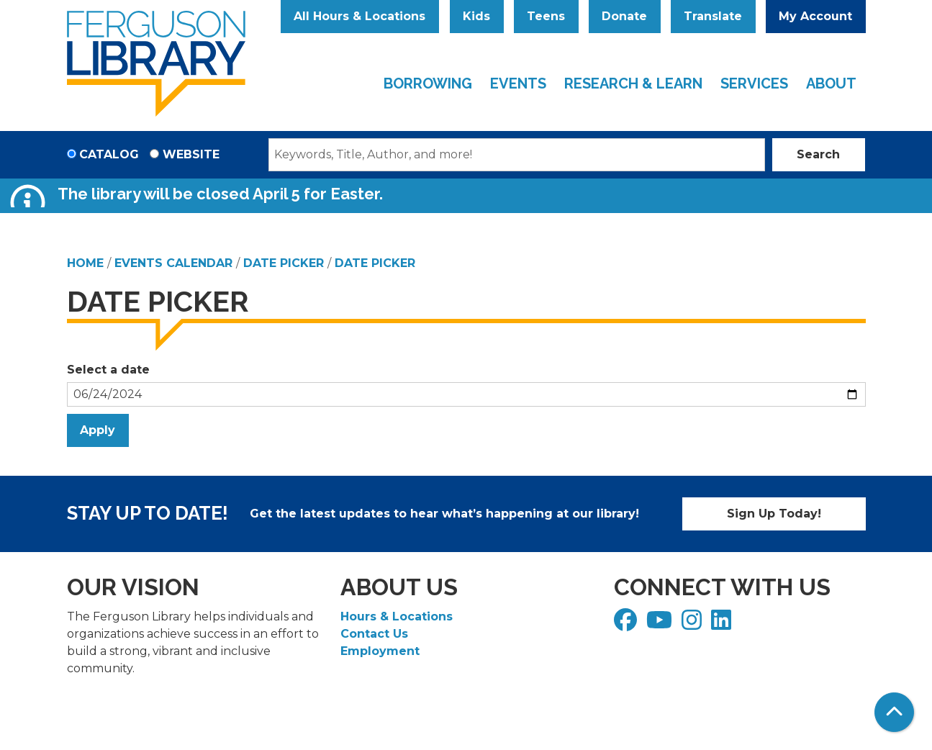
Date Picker (283, 263)
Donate (624, 16)
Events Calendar (173, 263)
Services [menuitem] (754, 83)
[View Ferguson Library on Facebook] (627, 624)
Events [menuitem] (518, 83)
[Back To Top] (894, 712)
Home (85, 263)
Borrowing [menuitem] (428, 83)
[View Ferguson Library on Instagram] (693, 624)
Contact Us (374, 634)
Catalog (109, 154)
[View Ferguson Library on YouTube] (661, 624)
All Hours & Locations (359, 16)
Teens (546, 16)
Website (191, 154)
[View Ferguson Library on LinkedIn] (723, 624)
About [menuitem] (831, 83)
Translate (713, 16)
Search (818, 154)
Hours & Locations (396, 616)
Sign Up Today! (774, 513)
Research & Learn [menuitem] (633, 83)
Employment (380, 651)
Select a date (108, 369)
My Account (815, 16)
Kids (476, 16)
